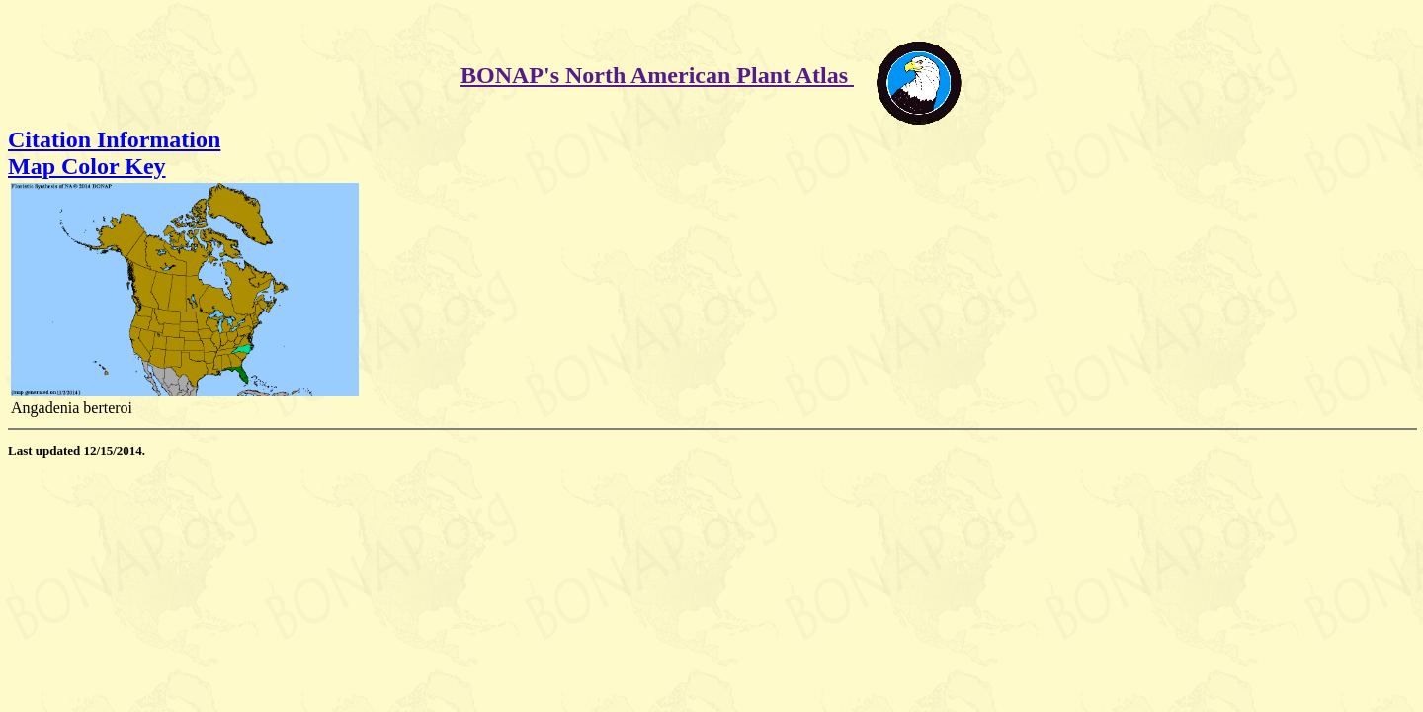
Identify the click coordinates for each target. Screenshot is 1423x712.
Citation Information (114, 139)
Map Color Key (87, 166)
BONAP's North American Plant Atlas (657, 75)
